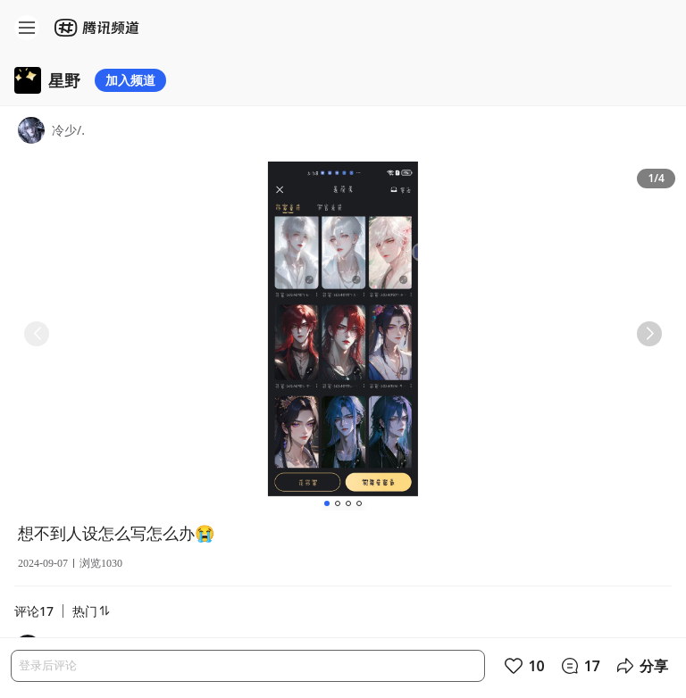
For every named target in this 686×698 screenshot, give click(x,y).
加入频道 (130, 79)
